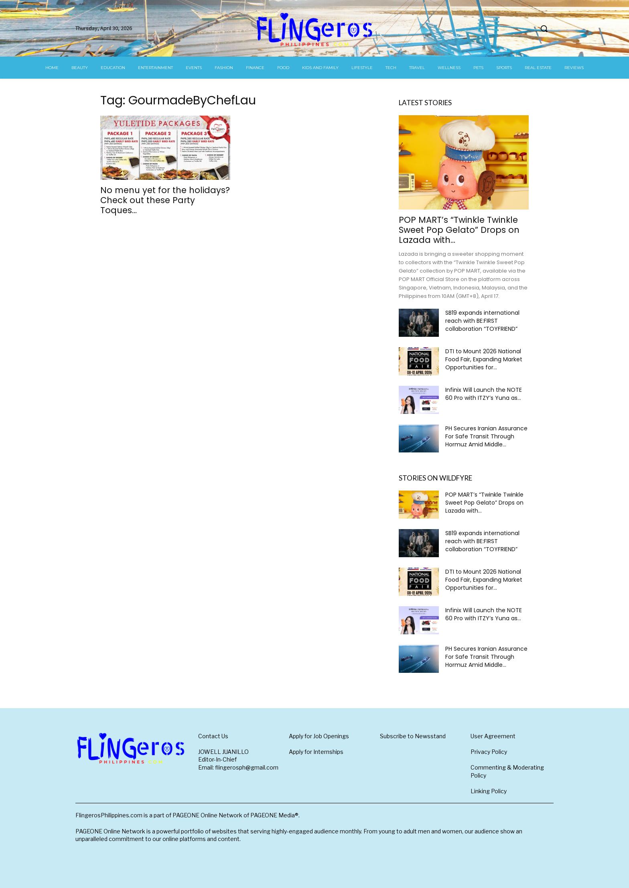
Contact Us (213, 736)
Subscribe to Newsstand (413, 736)
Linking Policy (489, 791)
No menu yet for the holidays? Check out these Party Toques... (165, 200)
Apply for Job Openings (319, 736)
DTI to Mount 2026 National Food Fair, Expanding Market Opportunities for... (483, 359)
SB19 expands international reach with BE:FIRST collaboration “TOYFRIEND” (482, 321)
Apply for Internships (316, 751)
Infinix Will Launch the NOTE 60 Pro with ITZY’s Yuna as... (483, 394)
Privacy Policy (489, 751)
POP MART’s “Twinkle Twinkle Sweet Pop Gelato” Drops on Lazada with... (459, 230)
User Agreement (493, 736)
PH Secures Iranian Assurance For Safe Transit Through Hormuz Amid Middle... (486, 436)
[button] (544, 28)
